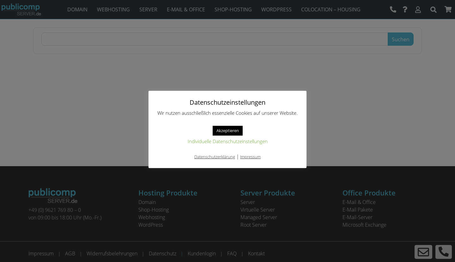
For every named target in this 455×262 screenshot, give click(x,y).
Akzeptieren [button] (227, 130)
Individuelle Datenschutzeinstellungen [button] (228, 141)
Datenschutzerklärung (214, 157)
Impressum (250, 157)
